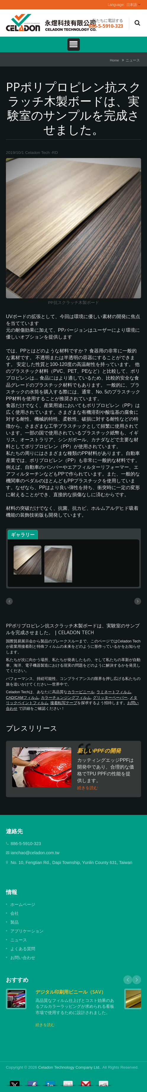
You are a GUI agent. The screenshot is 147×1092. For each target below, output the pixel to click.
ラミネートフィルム (113, 692)
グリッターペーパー (110, 697)
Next (136, 979)
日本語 (131, 5)
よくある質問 (22, 948)
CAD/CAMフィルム (22, 697)
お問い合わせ (22, 957)
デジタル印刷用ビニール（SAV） (70, 992)
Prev (127, 979)
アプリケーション (26, 931)
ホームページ (22, 904)
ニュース (133, 60)
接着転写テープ (63, 703)
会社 (14, 913)
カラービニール (80, 692)
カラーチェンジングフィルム (66, 697)
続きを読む (87, 787)
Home (114, 60)
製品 (14, 922)
